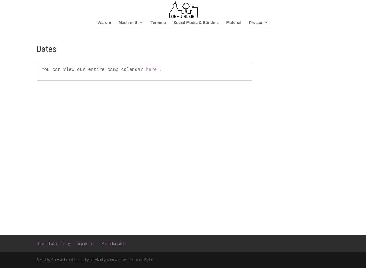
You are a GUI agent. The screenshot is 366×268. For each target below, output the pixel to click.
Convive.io (59, 259)
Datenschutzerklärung (53, 243)
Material (233, 23)
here (151, 70)
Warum (104, 23)
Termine (158, 23)
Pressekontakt (113, 243)
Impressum (85, 243)
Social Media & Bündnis (196, 23)
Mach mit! (128, 23)
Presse (255, 23)
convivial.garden (101, 259)
